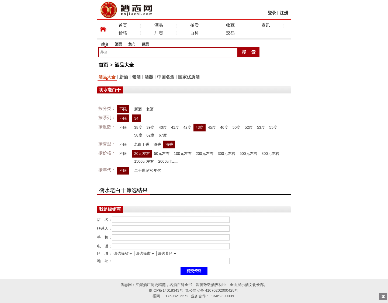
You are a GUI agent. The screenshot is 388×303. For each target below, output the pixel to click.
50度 (237, 127)
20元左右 (142, 153)
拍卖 (194, 25)
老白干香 (141, 144)
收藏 (230, 25)
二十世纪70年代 (147, 170)
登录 (272, 13)
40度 (163, 127)
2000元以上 (168, 161)
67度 (163, 135)
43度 (200, 127)
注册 (284, 13)
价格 (123, 32)
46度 (224, 127)
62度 (151, 135)
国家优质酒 (189, 77)
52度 (249, 127)
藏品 (145, 44)
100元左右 (182, 153)
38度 (138, 127)
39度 (151, 127)
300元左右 (226, 153)
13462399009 (222, 296)
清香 (169, 144)
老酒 (136, 77)
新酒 (123, 77)
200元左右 (204, 153)
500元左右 (248, 153)
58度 (138, 135)
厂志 (158, 32)
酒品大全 (124, 65)
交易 (230, 32)
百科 (194, 32)
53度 (261, 127)
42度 (187, 127)
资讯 (265, 25)
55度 (273, 127)
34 (136, 118)
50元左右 (162, 153)
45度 (212, 127)
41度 (175, 127)
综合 (105, 44)
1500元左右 (144, 161)
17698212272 (176, 296)
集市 (132, 44)
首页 (123, 25)
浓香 (157, 144)
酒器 (148, 77)
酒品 (158, 25)
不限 (123, 109)
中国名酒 (165, 77)
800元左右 (270, 153)
